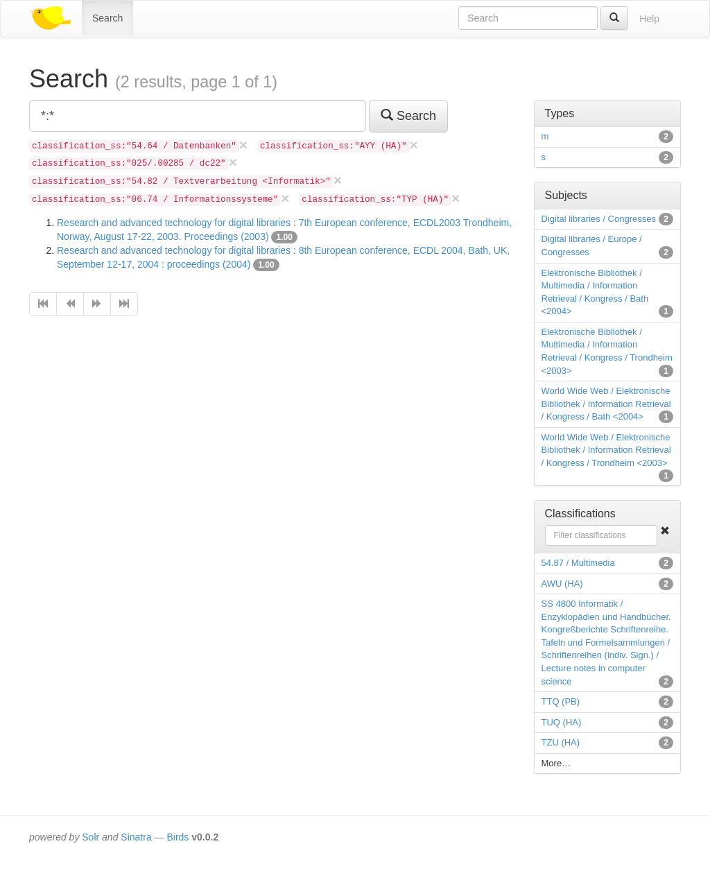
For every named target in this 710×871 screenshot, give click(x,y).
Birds (177, 837)
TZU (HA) (561, 742)
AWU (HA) (562, 583)
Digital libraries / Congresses (599, 219)
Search (107, 18)
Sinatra (136, 837)
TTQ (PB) (561, 701)
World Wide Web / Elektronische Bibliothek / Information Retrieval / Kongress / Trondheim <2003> (606, 450)
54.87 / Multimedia (578, 563)
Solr (90, 837)
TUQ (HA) (562, 722)
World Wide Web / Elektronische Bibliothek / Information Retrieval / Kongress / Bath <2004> (606, 404)
